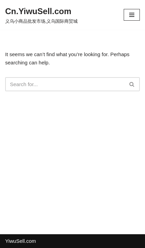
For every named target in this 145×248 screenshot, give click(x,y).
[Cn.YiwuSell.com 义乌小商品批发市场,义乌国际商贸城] (41, 15)
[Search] (64, 84)
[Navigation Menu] (132, 15)
